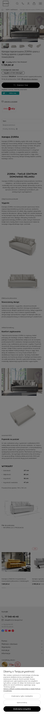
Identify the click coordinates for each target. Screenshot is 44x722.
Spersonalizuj (22, 702)
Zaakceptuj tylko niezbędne (22, 696)
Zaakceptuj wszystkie (22, 709)
